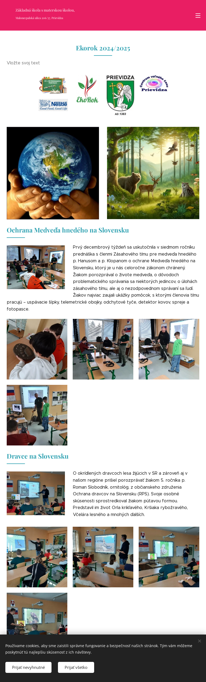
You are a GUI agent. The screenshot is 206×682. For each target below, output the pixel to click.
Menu (198, 15)
